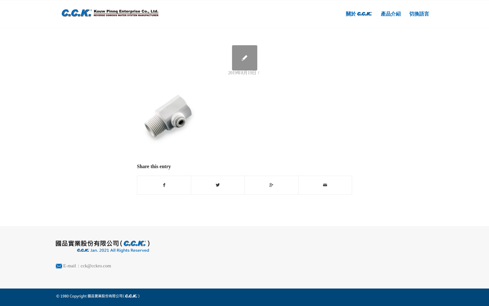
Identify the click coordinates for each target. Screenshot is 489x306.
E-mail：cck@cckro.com (87, 265)
